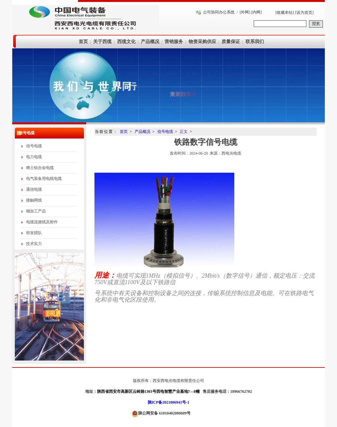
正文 (184, 131)
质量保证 (230, 41)
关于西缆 (102, 41)
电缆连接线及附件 (42, 222)
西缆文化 (126, 41)
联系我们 (255, 41)
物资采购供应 (202, 41)
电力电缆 (34, 157)
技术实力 (34, 243)
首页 (83, 41)
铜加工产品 (36, 211)
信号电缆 (34, 146)
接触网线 (34, 200)
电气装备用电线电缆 (44, 178)
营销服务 (174, 41)
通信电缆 (34, 189)
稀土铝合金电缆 (40, 167)
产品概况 (150, 41)
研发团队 (34, 233)
